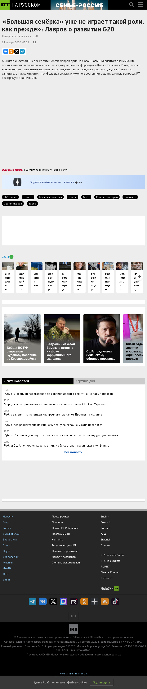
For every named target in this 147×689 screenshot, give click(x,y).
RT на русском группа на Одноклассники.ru (84, 601)
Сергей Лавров (13, 203)
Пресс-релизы (60, 516)
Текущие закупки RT (64, 545)
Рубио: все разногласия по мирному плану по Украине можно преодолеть (54, 425)
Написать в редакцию (65, 551)
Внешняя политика (50, 197)
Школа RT (107, 578)
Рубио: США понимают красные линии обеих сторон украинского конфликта (56, 445)
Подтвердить (101, 682)
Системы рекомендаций (66, 562)
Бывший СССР (11, 533)
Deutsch (105, 522)
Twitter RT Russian (53, 601)
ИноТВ (7, 568)
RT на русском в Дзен (94, 601)
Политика (130, 197)
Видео (32, 203)
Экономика (10, 539)
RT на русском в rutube (74, 601)
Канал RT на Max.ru (63, 601)
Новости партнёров (64, 556)
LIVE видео (10, 197)
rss (105, 601)
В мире (28, 197)
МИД (86, 197)
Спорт (6, 545)
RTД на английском (112, 555)
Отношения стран (107, 197)
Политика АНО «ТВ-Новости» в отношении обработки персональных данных (74, 654)
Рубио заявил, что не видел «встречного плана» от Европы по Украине (53, 414)
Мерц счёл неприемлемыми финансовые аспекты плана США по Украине (54, 404)
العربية (103, 533)
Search (131, 1)
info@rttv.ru (84, 650)
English (105, 516)
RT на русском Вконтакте (43, 601)
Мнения (8, 562)
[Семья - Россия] (79, 5)
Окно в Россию (110, 572)
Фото (6, 574)
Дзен (78, 182)
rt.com (29, 641)
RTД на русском (110, 561)
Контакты (57, 539)
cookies (82, 682)
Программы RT (61, 533)
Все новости (73, 452)
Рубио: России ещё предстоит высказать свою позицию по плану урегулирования (61, 435)
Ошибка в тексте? (12, 169)
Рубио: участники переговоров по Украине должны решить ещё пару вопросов (58, 394)
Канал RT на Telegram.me (32, 601)
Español (105, 539)
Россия (7, 528)
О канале (57, 522)
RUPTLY (105, 566)
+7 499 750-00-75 (134, 646)
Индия (72, 197)
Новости (8, 516)
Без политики (11, 556)
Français (105, 528)
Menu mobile (141, 1)
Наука (6, 551)
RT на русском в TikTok (115, 601)
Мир (5, 522)
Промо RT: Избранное (65, 528)
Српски (105, 545)
